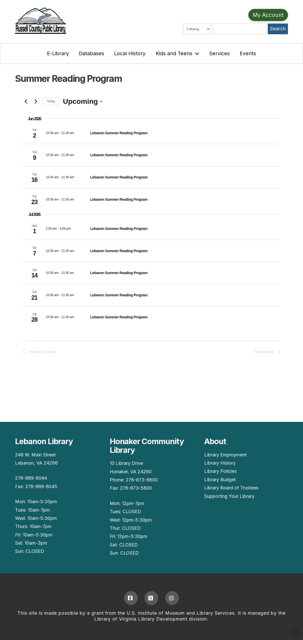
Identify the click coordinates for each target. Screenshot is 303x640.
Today (51, 101)
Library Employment (225, 454)
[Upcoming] (83, 101)
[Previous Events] (26, 101)
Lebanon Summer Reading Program (118, 133)
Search (278, 29)
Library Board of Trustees (231, 487)
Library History (220, 463)
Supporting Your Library (229, 496)
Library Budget (220, 479)
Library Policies (220, 471)
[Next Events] (36, 101)
